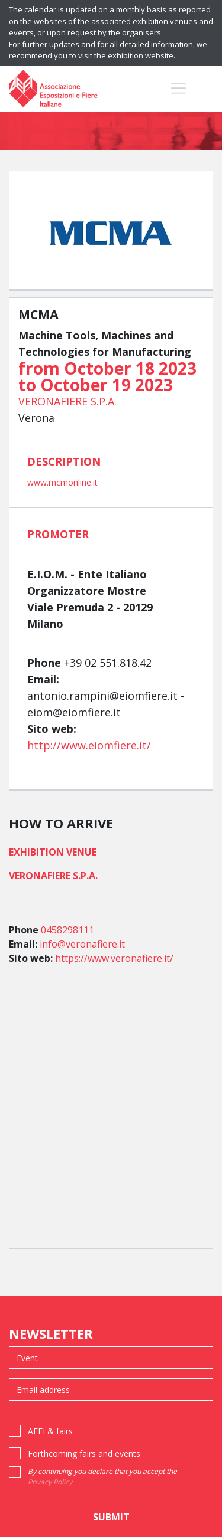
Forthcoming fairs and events (84, 1453)
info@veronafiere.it (82, 944)
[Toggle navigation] (178, 87)
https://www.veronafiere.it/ (114, 958)
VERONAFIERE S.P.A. (67, 401)
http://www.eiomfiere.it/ (89, 745)
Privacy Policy (50, 1482)
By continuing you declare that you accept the (102, 1476)
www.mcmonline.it (62, 482)
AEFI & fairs (50, 1431)
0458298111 (67, 929)
